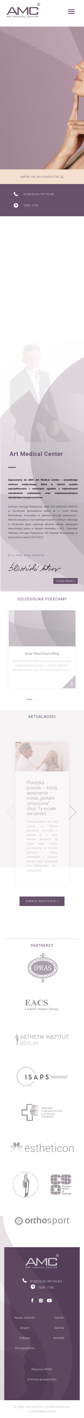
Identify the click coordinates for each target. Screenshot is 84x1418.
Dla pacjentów (24, 1348)
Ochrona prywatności (42, 1379)
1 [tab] (29, 701)
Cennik (59, 1317)
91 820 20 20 (31, 194)
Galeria (59, 1327)
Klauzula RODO (42, 1369)
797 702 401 (47, 194)
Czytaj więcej (34, 871)
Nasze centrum (24, 1317)
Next (73, 814)
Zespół (25, 1327)
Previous (10, 814)
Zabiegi (25, 1338)
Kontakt (59, 1338)
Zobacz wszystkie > (42, 901)
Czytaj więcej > (65, 581)
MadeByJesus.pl (45, 1411)
